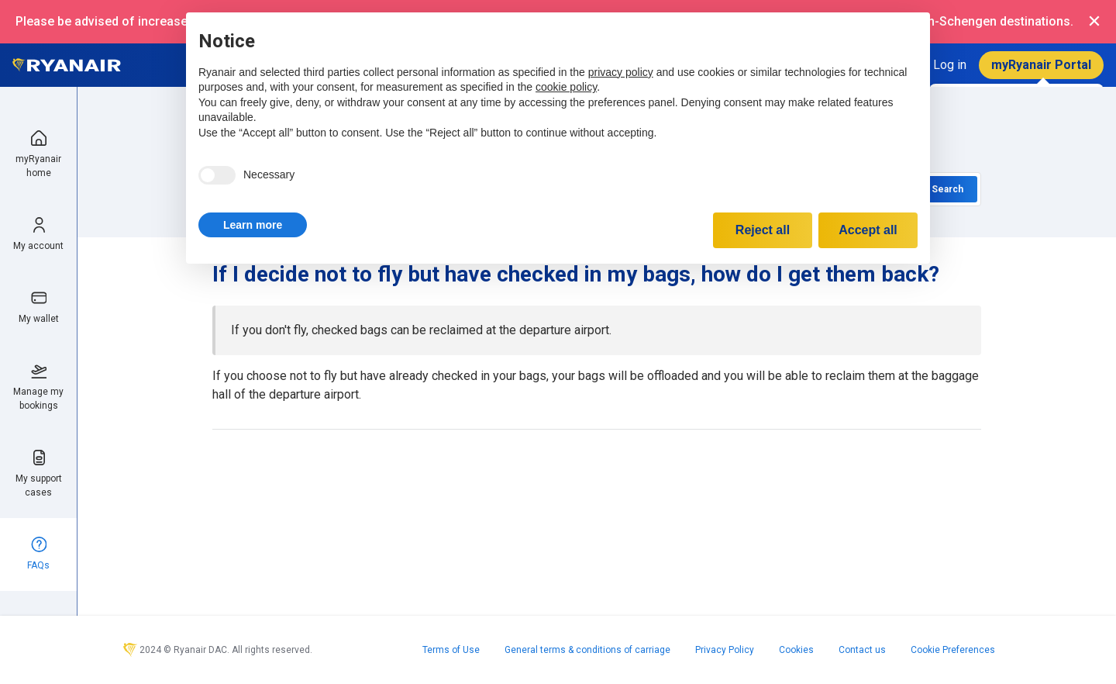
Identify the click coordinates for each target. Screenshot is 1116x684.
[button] (252, 224)
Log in (949, 64)
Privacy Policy (724, 649)
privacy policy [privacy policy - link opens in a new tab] (620, 72)
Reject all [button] (762, 230)
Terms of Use (451, 649)
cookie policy (566, 87)
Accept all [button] (868, 230)
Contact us (862, 649)
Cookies (796, 649)
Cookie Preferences (953, 649)
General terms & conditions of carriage (587, 649)
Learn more (252, 225)
